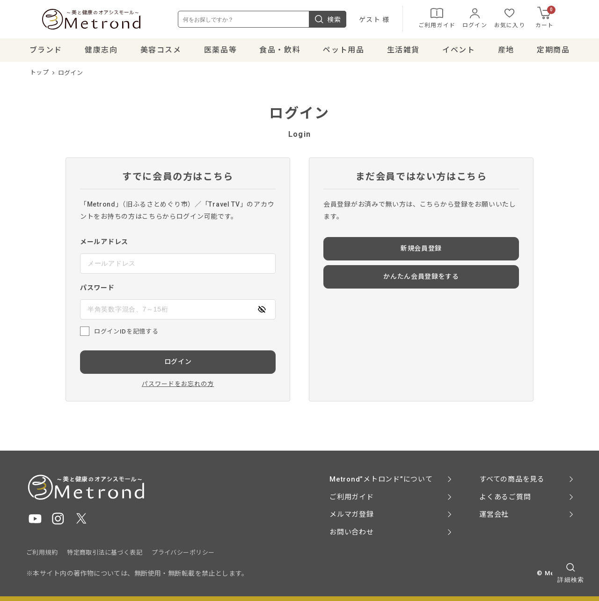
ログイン (490, 18)
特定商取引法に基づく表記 (104, 552)
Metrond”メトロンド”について (381, 479)
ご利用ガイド (452, 18)
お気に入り (525, 18)
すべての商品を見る (512, 479)
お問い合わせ (351, 532)
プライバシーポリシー (183, 552)
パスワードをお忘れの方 (178, 386)
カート (561, 18)
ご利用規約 (42, 552)
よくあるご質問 (505, 497)
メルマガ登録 (351, 514)
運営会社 (494, 514)
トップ (39, 75)
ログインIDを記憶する (126, 333)
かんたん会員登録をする (421, 279)
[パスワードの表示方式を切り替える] (262, 312)
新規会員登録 (421, 251)
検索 (343, 20)
